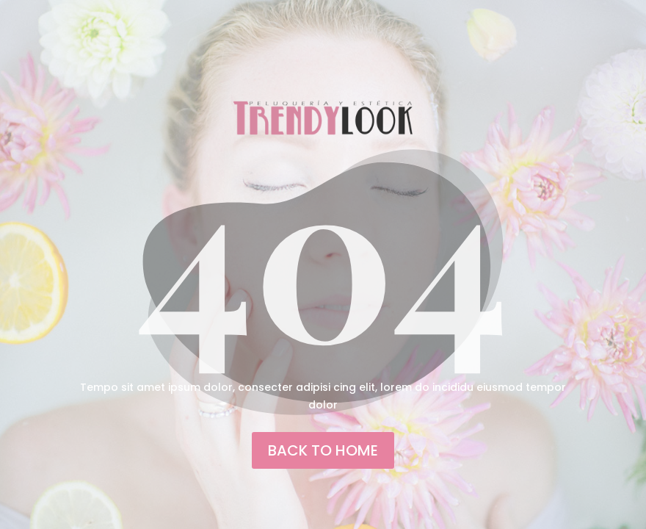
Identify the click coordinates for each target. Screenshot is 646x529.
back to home (323, 450)
